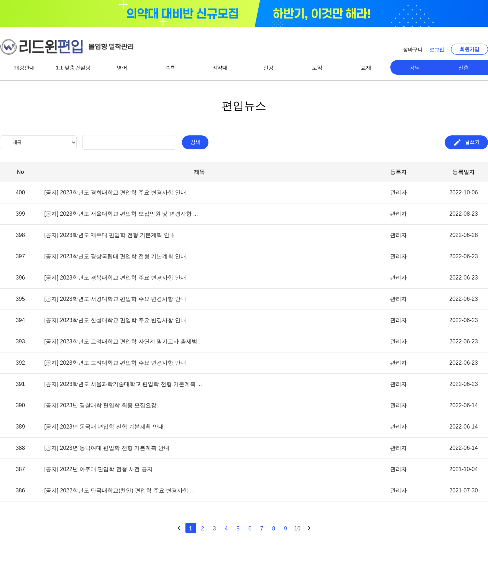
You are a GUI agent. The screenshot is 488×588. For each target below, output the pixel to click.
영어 (122, 67)
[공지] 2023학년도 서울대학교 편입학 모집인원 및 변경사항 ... (121, 214)
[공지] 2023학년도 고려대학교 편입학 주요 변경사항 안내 (115, 363)
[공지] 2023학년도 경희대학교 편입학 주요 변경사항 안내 (115, 192)
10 (297, 528)
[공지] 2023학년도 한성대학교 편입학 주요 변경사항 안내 (115, 320)
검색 (195, 142)
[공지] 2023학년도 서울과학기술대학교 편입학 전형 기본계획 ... (123, 384)
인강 (268, 67)
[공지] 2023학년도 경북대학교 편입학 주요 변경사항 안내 (115, 278)
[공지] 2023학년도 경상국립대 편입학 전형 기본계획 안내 (115, 256)
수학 (171, 67)
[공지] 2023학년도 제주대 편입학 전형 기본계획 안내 (109, 235)
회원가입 (469, 49)
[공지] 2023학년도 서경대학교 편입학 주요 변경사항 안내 (115, 299)
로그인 (436, 49)
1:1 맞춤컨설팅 (73, 67)
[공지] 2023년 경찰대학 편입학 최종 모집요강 (100, 405)
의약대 (220, 67)
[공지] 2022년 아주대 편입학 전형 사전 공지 (98, 469)
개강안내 (24, 67)
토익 (317, 67)
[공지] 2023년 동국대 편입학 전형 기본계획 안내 (104, 427)
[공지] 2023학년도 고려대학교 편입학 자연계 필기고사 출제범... (123, 341)
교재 (366, 67)
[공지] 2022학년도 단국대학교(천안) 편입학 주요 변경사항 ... (119, 490)
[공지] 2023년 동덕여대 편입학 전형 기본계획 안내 (106, 448)
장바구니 (412, 49)
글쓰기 (466, 142)
